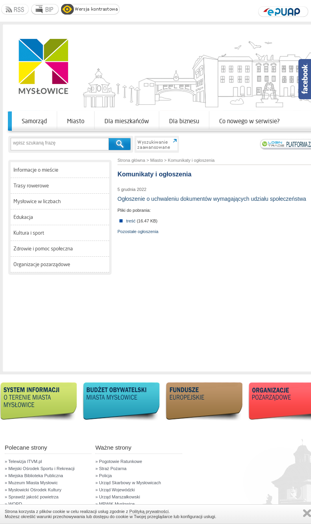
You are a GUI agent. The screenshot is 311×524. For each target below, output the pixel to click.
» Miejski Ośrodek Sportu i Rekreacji (39, 468)
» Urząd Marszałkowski (117, 496)
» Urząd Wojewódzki (115, 489)
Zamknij (307, 513)
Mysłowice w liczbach (37, 201)
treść (131, 220)
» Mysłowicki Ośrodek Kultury (33, 489)
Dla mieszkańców (126, 121)
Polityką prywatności (149, 511)
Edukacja (23, 217)
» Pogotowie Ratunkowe (118, 461)
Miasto (75, 121)
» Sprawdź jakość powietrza (31, 496)
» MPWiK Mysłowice (115, 504)
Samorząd (34, 121)
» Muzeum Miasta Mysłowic (31, 482)
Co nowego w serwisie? (249, 121)
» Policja (103, 475)
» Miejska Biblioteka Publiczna (34, 475)
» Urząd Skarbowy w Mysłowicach (128, 482)
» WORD (13, 504)
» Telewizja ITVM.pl (23, 461)
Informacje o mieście (35, 170)
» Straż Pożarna (111, 468)
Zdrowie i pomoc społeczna (43, 249)
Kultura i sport (28, 233)
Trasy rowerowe (31, 186)
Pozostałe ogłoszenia (137, 231)
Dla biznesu (184, 121)
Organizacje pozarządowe (41, 264)
